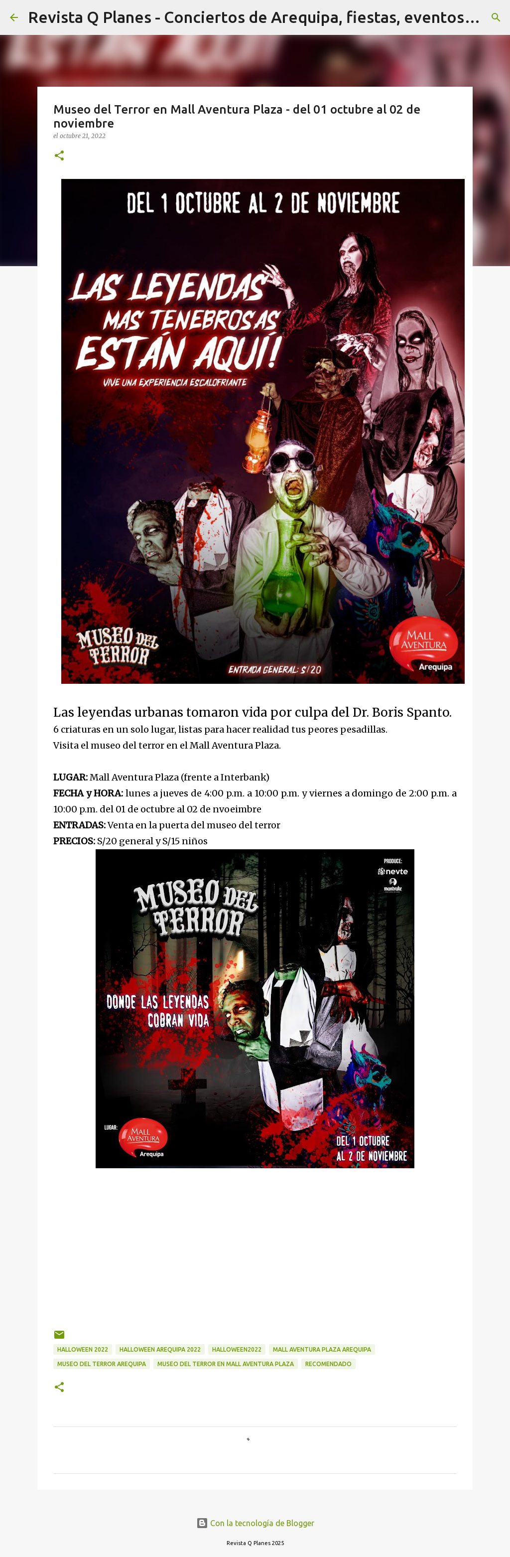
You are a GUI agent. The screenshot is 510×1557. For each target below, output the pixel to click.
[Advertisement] (255, 1243)
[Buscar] (496, 17)
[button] (59, 156)
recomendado (328, 1364)
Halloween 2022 (82, 1349)
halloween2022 (236, 1349)
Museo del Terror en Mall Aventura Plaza (225, 1364)
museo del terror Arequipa (101, 1364)
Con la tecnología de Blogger (255, 1523)
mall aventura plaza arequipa (322, 1349)
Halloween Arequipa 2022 (160, 1349)
